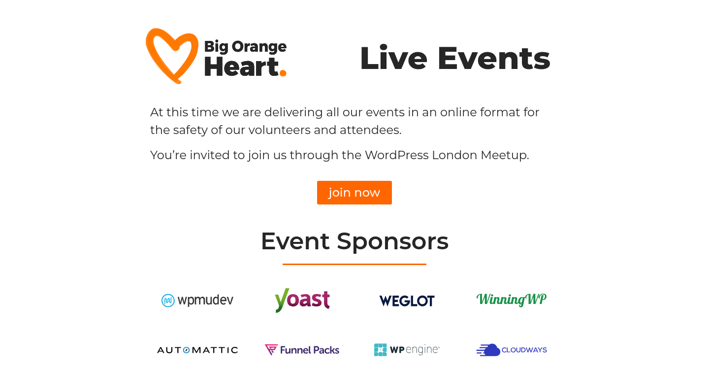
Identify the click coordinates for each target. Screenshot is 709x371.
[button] (354, 192)
